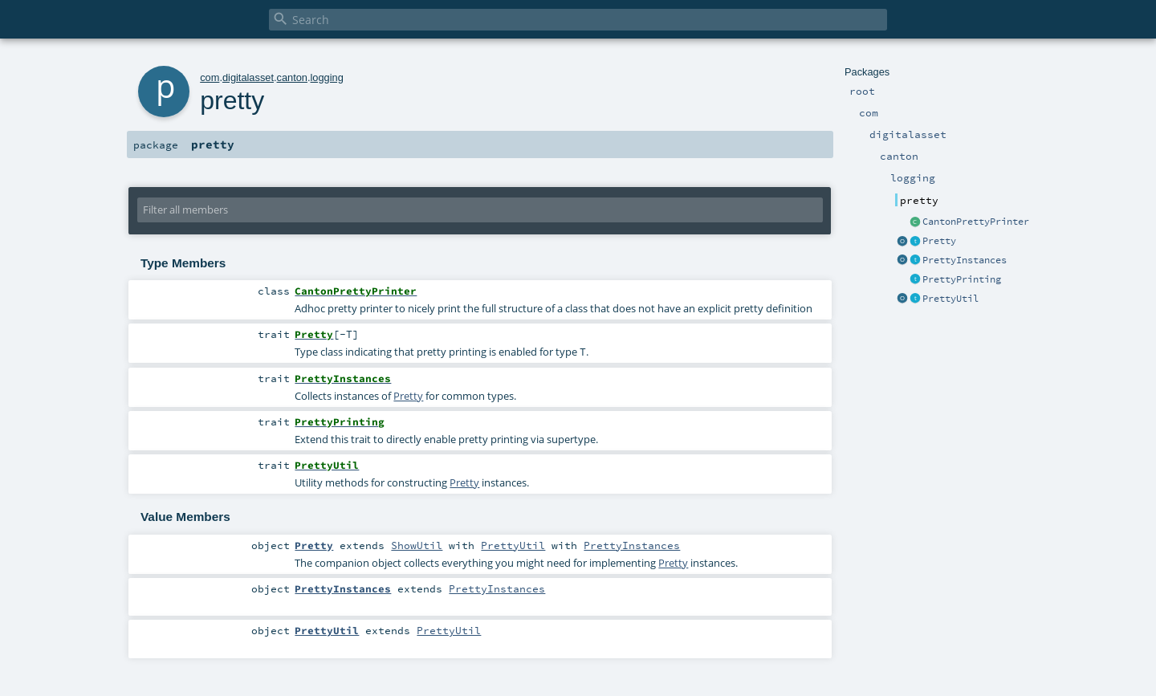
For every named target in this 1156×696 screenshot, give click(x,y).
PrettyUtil (950, 298)
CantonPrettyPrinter (975, 221)
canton (292, 77)
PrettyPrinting (961, 279)
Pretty (939, 240)
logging (327, 77)
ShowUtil (416, 545)
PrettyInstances (964, 260)
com (209, 77)
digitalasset (248, 77)
